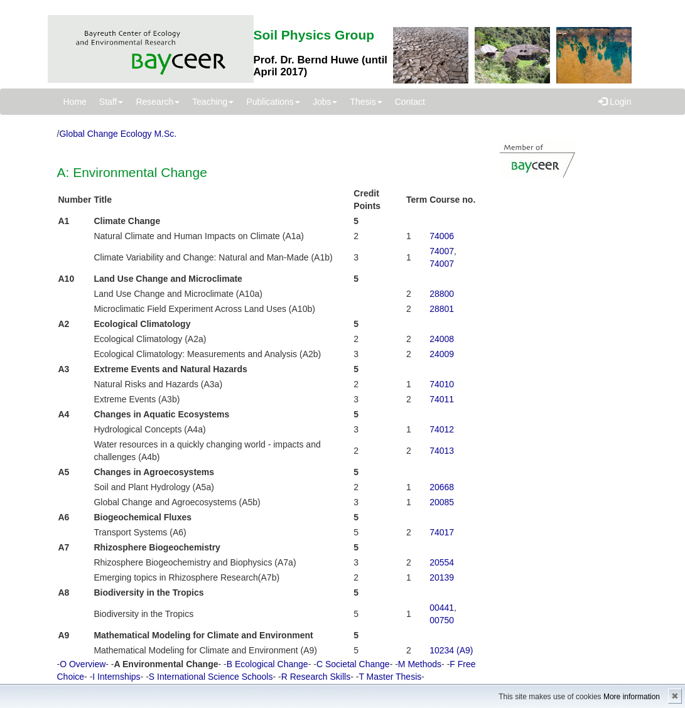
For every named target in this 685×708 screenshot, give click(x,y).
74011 (441, 399)
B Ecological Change (267, 664)
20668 (441, 487)
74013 (441, 451)
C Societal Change (353, 664)
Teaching (213, 102)
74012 (441, 429)
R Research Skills (315, 677)
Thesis (366, 102)
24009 (441, 354)
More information (631, 696)
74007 (441, 251)
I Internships (116, 677)
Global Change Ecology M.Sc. (117, 134)
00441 (441, 608)
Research (158, 102)
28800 (441, 294)
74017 (441, 532)
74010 (441, 384)
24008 (441, 339)
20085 (441, 502)
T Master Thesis (390, 677)
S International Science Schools (211, 677)
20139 (441, 577)
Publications (273, 102)
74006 (441, 236)
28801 (441, 309)
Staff (111, 102)
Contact (410, 102)
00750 (441, 620)
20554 (441, 562)
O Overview (82, 664)
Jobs (325, 102)
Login (614, 102)
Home (75, 102)
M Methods (419, 664)
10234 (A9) (451, 650)
